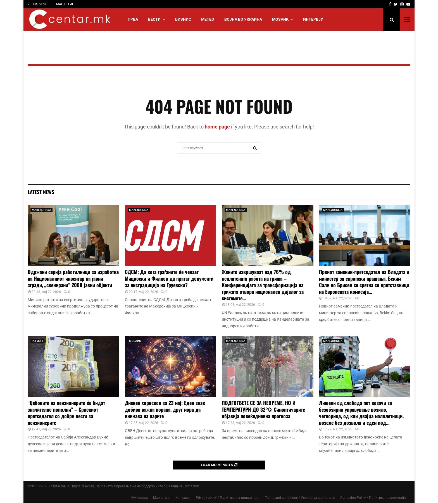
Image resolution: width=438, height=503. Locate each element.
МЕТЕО (207, 19)
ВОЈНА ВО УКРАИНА (243, 19)
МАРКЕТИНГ (66, 4)
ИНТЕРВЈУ (313, 19)
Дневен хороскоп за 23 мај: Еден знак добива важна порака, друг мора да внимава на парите (165, 409)
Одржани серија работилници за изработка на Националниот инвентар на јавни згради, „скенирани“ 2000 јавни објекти (73, 278)
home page (217, 127)
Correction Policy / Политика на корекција (373, 498)
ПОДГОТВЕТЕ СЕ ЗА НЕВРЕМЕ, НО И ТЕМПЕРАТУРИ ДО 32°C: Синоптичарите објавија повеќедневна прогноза (263, 409)
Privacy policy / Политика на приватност (228, 498)
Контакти (183, 498)
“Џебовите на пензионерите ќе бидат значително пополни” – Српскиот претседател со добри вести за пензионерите (66, 412)
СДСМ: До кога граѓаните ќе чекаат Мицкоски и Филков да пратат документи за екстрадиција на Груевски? (169, 278)
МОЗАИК (280, 19)
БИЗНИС (183, 19)
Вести (154, 19)
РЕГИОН (37, 340)
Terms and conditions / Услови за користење (300, 498)
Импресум (139, 498)
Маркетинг (161, 498)
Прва (133, 19)
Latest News (41, 192)
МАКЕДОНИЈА (41, 209)
